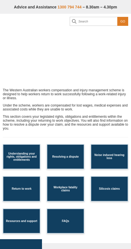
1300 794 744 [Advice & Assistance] (70, 7)
